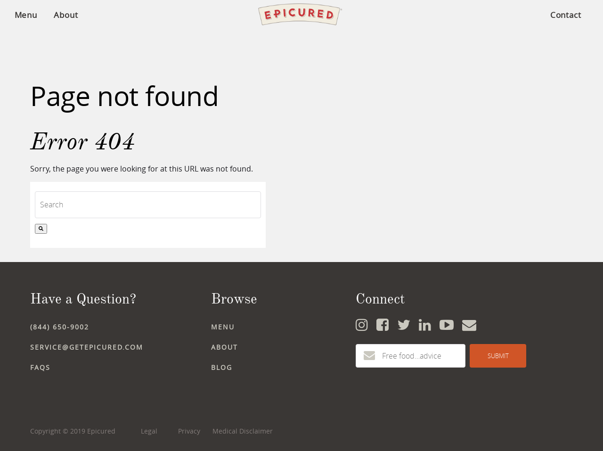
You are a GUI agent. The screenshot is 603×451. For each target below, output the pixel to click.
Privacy (189, 430)
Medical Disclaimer (242, 430)
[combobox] (148, 204)
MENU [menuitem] (223, 326)
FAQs (40, 367)
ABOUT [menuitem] (224, 347)
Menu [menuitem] (26, 14)
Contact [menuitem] (565, 14)
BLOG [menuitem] (221, 367)
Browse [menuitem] (234, 299)
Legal (149, 430)
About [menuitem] (66, 14)
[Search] (41, 229)
